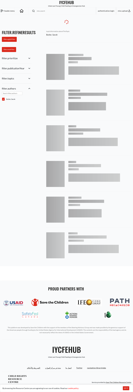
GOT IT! (126, 388)
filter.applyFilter (9, 39)
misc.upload (124, 10)
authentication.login (106, 11)
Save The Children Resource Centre (118, 382)
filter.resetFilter (9, 49)
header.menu (7, 11)
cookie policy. (73, 388)
